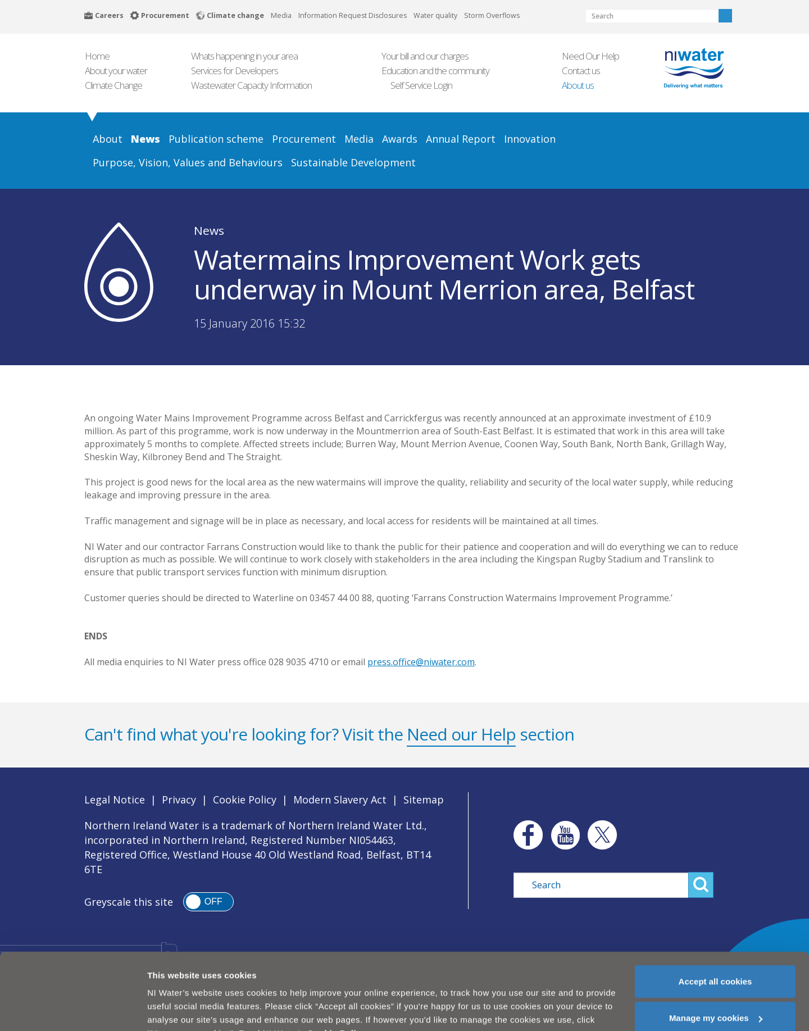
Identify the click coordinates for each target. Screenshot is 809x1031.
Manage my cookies (715, 992)
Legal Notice (114, 799)
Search (725, 15)
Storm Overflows (492, 15)
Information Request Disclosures (352, 15)
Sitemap (423, 799)
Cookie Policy (244, 799)
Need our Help (461, 734)
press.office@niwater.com (421, 662)
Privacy (179, 799)
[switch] (208, 901)
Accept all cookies (715, 955)
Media (281, 15)
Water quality (435, 15)
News (209, 230)
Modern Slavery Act (340, 799)
